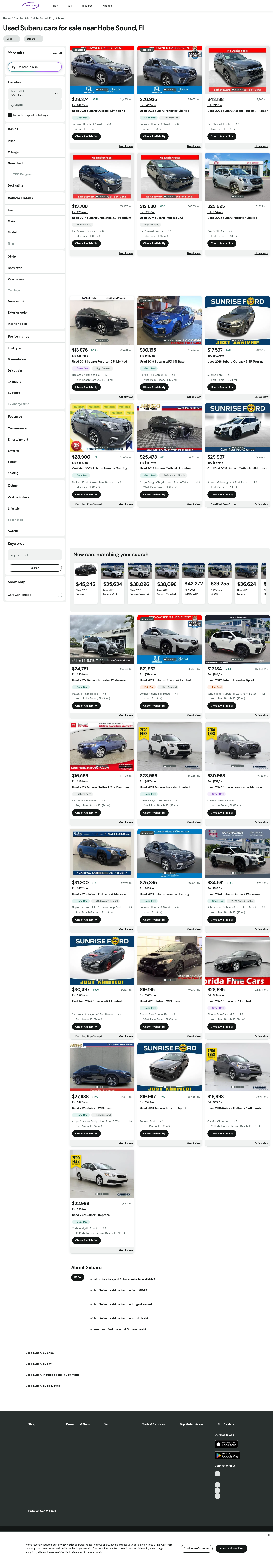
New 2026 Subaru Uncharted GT (84, 594)
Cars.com (166, 1544)
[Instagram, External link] (217, 1490)
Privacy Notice (66, 1544)
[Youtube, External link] (217, 1485)
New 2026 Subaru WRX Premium (110, 594)
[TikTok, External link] (217, 1473)
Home (7, 18)
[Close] (268, 1535)
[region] (136, 1545)
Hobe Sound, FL (42, 18)
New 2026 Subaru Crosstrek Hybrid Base (139, 594)
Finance (107, 5)
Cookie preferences (196, 1548)
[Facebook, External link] (217, 1479)
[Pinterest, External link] (217, 1496)
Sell (69, 5)
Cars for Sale (21, 18)
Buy (55, 5)
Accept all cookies (231, 1548)
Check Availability (86, 136)
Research (87, 5)
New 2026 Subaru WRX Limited (191, 594)
